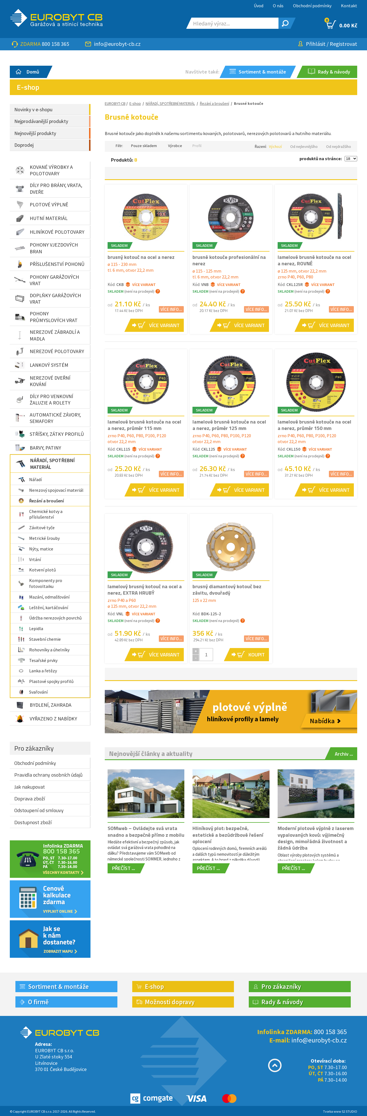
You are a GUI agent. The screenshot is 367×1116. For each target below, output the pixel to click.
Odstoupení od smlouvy (39, 810)
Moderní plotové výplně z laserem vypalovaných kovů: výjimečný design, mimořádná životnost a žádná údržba (316, 838)
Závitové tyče (36, 527)
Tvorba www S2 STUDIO (340, 1111)
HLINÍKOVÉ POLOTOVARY (49, 232)
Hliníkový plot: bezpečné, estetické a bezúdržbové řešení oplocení (227, 834)
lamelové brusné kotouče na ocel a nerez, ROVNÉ (314, 260)
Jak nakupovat (29, 787)
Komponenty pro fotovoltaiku (40, 583)
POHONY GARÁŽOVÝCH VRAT (46, 280)
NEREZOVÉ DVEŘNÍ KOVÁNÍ (42, 381)
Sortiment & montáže (58, 986)
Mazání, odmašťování (43, 597)
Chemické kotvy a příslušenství (40, 514)
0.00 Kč (342, 24)
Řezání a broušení (41, 500)
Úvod (258, 5)
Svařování (33, 692)
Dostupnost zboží (33, 822)
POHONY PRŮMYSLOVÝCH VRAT (46, 316)
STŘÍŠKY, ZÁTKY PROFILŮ (49, 434)
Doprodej (24, 145)
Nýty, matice (35, 549)
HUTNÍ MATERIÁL (41, 218)
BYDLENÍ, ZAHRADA (42, 705)
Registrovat (343, 43)
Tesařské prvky (37, 660)
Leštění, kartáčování (43, 607)
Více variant (141, 284)
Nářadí (30, 479)
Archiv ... (344, 754)
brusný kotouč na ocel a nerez (141, 257)
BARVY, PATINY (37, 447)
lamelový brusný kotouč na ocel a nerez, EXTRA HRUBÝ (145, 590)
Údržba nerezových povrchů (50, 618)
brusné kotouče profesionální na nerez (229, 260)
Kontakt (349, 5)
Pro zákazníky (34, 748)
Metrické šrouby (39, 538)
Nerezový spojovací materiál (50, 490)
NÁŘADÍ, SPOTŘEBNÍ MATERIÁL (45, 463)
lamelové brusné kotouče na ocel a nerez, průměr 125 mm (229, 425)
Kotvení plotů (37, 570)
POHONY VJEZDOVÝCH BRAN (46, 248)
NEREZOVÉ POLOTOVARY (49, 351)
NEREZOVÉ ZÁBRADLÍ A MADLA (47, 335)
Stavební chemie (39, 639)
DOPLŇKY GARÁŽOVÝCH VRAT (47, 298)
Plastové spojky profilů (46, 681)
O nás (278, 5)
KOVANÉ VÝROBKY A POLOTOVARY (43, 170)
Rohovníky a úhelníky (43, 649)
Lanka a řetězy (37, 670)
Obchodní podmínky (312, 5)
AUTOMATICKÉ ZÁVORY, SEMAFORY (47, 418)
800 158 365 (55, 43)
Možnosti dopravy (169, 1002)
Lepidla (30, 628)
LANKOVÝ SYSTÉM (41, 365)
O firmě (38, 1002)
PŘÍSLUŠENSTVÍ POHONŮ (49, 264)
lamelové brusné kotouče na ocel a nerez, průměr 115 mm (144, 425)
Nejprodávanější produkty (41, 121)
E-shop (135, 103)
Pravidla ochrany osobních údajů (48, 775)
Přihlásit (316, 43)
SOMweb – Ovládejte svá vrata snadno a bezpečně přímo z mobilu (146, 831)
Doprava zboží (29, 798)
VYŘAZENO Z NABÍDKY (45, 719)
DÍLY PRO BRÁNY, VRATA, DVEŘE (48, 188)
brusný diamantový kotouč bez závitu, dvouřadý (226, 590)
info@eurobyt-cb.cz (117, 43)
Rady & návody (282, 1002)
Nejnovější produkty (35, 133)
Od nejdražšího (338, 146)
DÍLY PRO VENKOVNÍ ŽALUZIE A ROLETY (43, 399)
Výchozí (275, 146)
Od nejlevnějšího (304, 146)
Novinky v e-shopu (33, 109)
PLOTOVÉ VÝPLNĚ (41, 204)
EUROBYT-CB (115, 103)
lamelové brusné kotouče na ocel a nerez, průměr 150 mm (314, 425)
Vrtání (29, 559)
